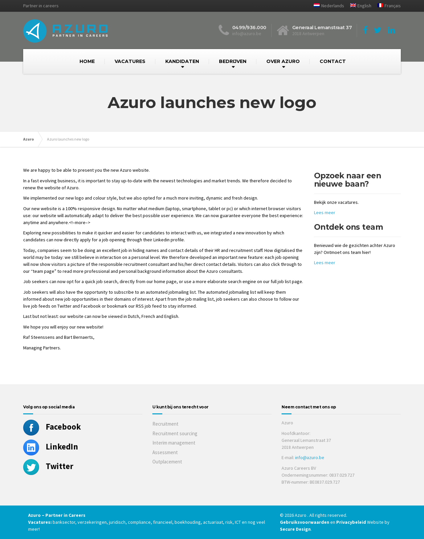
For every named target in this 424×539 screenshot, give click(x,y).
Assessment (165, 452)
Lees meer (324, 212)
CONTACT (333, 61)
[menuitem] (326, 6)
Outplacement (167, 461)
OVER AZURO (283, 61)
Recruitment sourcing (174, 433)
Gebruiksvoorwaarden (305, 522)
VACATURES (130, 61)
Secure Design (295, 529)
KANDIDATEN (182, 61)
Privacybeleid (351, 522)
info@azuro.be (309, 457)
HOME (87, 61)
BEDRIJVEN (232, 61)
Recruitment (165, 424)
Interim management (173, 443)
